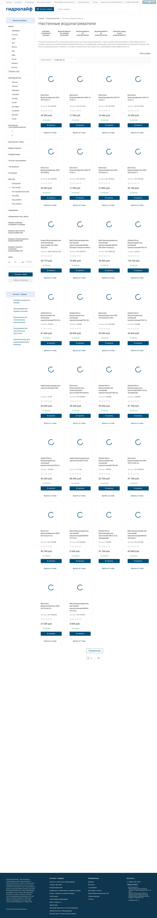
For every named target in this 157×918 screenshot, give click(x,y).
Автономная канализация (59, 899)
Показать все (95, 651)
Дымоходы (53, 905)
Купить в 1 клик (51, 132)
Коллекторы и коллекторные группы (63, 913)
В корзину (51, 125)
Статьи (95, 2)
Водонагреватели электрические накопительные (20, 319)
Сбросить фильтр (20, 280)
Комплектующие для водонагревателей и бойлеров (21, 342)
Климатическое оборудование (61, 911)
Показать (18, 274)
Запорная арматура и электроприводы (64, 908)
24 (98, 658)
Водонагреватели (53, 18)
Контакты (18, 2)
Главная (41, 18)
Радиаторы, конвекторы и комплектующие (65, 890)
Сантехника (54, 896)
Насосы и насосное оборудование (62, 882)
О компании (29, 2)
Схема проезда (83, 2)
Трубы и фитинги (56, 885)
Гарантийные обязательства (64, 2)
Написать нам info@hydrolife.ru (112, 2)
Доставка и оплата (44, 2)
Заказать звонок (149, 2)
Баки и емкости (55, 902)
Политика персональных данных (16, 909)
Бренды (9, 2)
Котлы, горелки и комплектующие (62, 893)
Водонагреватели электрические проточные (20, 330)
